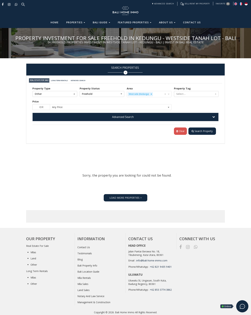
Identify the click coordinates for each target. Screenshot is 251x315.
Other (34, 264)
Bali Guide (101, 22)
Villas (33, 251)
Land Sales (83, 289)
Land (33, 257)
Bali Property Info (87, 264)
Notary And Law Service (90, 295)
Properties (75, 22)
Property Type (41, 87)
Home (55, 22)
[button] (54, 93)
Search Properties (125, 70)
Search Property (201, 130)
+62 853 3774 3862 (161, 289)
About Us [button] (167, 22)
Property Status (90, 87)
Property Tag (182, 87)
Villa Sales (82, 283)
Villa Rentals (84, 277)
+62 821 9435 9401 (161, 266)
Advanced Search (123, 116)
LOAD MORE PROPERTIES (125, 197)
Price (35, 100)
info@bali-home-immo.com (151, 259)
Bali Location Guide (88, 271)
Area (130, 87)
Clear (179, 130)
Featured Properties (134, 22)
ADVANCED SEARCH (163, 3)
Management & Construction (93, 301)
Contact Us (192, 22)
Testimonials (84, 252)
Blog (80, 258)
